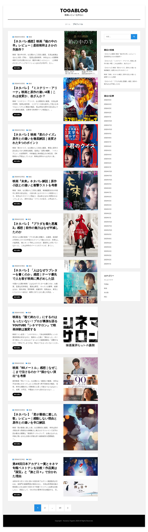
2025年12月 (108, 121)
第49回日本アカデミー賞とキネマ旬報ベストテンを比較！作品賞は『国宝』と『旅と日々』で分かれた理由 (35, 470)
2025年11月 (108, 125)
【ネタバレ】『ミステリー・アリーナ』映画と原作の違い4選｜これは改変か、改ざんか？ (35, 92)
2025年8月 (107, 138)
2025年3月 (107, 159)
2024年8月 (107, 188)
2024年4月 (107, 205)
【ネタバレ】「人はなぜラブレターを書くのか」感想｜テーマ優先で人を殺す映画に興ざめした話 (35, 274)
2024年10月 (108, 180)
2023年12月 (108, 222)
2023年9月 (107, 234)
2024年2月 (107, 213)
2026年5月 (107, 100)
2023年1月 (107, 264)
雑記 (105, 297)
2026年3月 (107, 108)
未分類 (106, 292)
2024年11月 (108, 175)
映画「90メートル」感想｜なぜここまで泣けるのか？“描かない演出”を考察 (35, 372)
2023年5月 (107, 247)
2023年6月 (107, 243)
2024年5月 (107, 201)
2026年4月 (107, 104)
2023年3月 (107, 255)
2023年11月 (108, 226)
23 (60, 508)
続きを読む (17, 68)
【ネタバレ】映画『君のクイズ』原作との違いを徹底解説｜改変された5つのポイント (35, 138)
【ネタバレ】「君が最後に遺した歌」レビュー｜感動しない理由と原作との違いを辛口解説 (35, 418)
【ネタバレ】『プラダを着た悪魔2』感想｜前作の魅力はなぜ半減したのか (35, 228)
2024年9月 (107, 184)
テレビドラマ (108, 280)
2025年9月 (107, 133)
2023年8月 (107, 238)
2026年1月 (107, 117)
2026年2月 (107, 112)
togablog (74, 10)
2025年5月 (107, 150)
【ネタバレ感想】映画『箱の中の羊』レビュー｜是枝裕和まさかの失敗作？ (35, 45)
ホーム (67, 24)
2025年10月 (108, 129)
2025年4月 (107, 154)
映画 (30, 37)
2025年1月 (107, 167)
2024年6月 (107, 196)
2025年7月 (107, 142)
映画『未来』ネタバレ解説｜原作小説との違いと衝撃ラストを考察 (35, 183)
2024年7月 (107, 192)
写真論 (106, 284)
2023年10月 (108, 230)
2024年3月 (107, 209)
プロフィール (78, 24)
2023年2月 (107, 260)
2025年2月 (107, 163)
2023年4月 (107, 251)
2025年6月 (107, 146)
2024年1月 (107, 217)
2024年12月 (108, 171)
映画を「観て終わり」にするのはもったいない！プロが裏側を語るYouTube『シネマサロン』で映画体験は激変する (35, 323)
